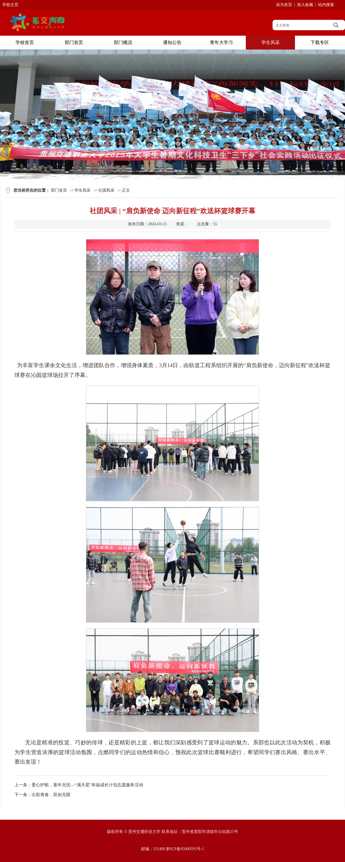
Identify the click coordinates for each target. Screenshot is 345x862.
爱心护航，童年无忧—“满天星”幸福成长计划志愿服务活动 (87, 785)
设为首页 (284, 5)
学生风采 (82, 190)
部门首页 (59, 190)
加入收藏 (305, 5)
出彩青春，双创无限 (51, 794)
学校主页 (10, 5)
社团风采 (106, 190)
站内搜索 (326, 5)
